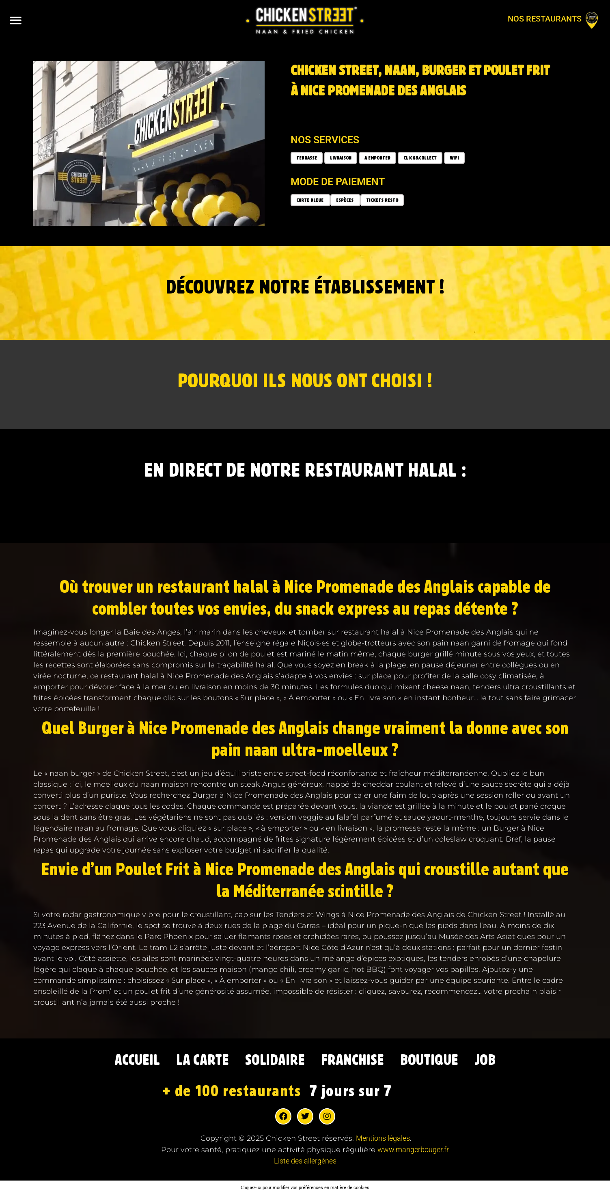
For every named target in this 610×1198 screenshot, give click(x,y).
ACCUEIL (118, 1062)
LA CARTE (191, 1062)
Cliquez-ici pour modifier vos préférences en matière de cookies (305, 1190)
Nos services (325, 140)
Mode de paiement (338, 182)
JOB (506, 1062)
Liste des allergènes (305, 1163)
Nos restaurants (545, 19)
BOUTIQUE (443, 1062)
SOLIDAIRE (271, 1062)
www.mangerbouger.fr (413, 1152)
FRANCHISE (357, 1062)
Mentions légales (383, 1140)
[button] (15, 20)
